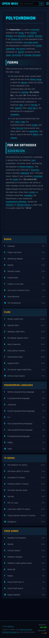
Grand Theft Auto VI (24, 582)
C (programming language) (24, 398)
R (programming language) (24, 436)
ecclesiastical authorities (16, 202)
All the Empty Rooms (24, 376)
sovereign (16, 151)
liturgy (21, 33)
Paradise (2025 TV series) (24, 484)
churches (38, 36)
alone (17, 122)
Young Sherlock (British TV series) (24, 515)
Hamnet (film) (24, 325)
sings (23, 122)
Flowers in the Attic (24, 284)
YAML (24, 449)
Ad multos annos (31, 42)
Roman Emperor (26, 167)
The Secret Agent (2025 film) (24, 369)
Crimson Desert (24, 550)
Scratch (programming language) (24, 411)
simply (34, 125)
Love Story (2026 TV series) (24, 509)
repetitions (33, 131)
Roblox (24, 576)
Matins (35, 134)
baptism (18, 108)
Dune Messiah (24, 296)
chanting (24, 92)
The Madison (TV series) (24, 465)
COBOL (24, 442)
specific (21, 52)
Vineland (24, 246)
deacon (24, 82)
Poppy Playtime (24, 595)
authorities (10, 49)
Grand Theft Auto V (24, 588)
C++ (24, 417)
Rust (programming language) (24, 423)
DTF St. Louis (24, 503)
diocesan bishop (23, 205)
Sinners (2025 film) (24, 319)
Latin (33, 160)
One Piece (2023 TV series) (24, 471)
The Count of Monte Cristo (24, 290)
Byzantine (22, 36)
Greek (15, 179)
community (16, 55)
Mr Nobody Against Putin (24, 338)
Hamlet (24, 265)
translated (38, 176)
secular (39, 45)
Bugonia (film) (24, 363)
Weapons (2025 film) (24, 332)
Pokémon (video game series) (24, 563)
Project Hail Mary (24, 252)
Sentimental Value (24, 357)
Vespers (14, 138)
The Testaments (24, 303)
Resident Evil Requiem (24, 538)
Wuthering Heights (24, 259)
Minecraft (24, 569)
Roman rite (16, 39)
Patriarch (9, 205)
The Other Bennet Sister (24, 490)
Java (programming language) (24, 430)
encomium (35, 29)
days (21, 105)
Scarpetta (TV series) (24, 477)
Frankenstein (24, 278)
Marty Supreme (24, 344)
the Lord (19, 128)
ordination (15, 114)
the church (20, 49)
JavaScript (24, 405)
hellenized (25, 173)
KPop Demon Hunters (24, 350)
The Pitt (24, 496)
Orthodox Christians (32, 55)
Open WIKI (10, 4)
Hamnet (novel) (24, 271)
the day (34, 105)
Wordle (24, 544)
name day (32, 108)
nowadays (28, 195)
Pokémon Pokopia (24, 557)
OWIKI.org (11, 626)
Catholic (30, 36)
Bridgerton (24, 522)
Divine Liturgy (35, 79)
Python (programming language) (24, 392)
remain (32, 192)
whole (8, 55)
